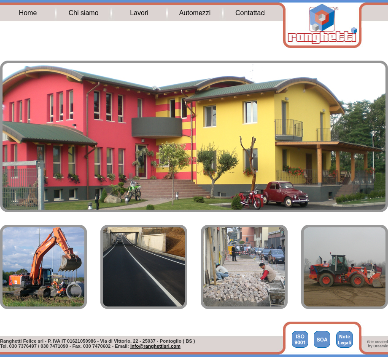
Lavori (139, 12)
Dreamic (380, 346)
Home (28, 12)
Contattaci (250, 12)
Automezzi (195, 12)
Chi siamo (83, 12)
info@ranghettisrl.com (155, 346)
